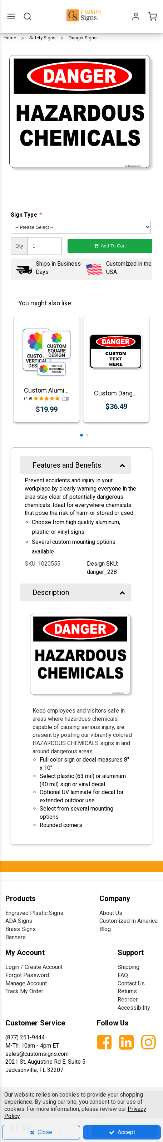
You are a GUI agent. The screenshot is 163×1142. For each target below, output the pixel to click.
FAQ (123, 975)
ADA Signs (18, 920)
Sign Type (26, 214)
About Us (110, 913)
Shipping (128, 967)
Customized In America (128, 920)
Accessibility (134, 1007)
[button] (81, 435)
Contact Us (131, 983)
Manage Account (26, 983)
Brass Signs (20, 929)
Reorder (128, 999)
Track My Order (24, 991)
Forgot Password (27, 975)
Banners (15, 937)
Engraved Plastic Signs (34, 913)
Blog (105, 929)
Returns (127, 991)
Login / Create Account (34, 967)
